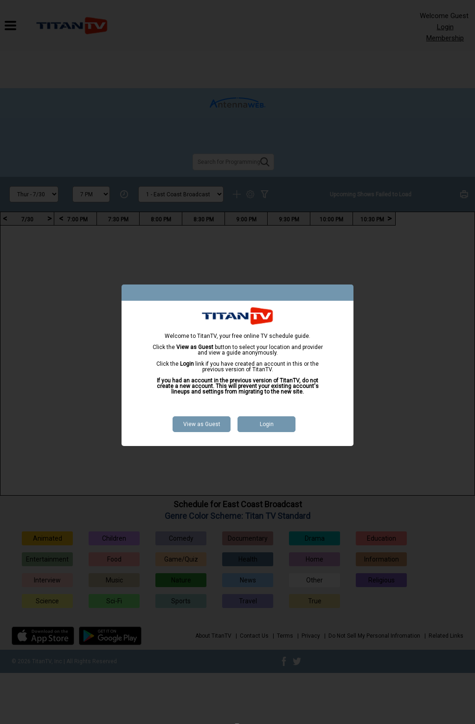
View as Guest (201, 424)
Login (267, 424)
